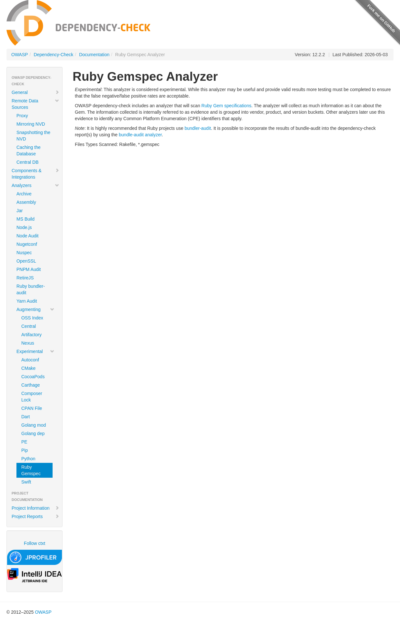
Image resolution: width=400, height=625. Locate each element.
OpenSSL (26, 261)
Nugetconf (26, 244)
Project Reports (35, 516)
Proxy (22, 115)
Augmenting (35, 309)
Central (28, 326)
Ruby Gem (212, 105)
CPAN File (31, 408)
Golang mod (33, 425)
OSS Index (32, 317)
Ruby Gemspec (31, 470)
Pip (24, 450)
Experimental (35, 351)
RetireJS (25, 277)
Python (28, 458)
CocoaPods (33, 376)
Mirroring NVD (30, 124)
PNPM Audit (28, 269)
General (35, 92)
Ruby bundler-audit (30, 289)
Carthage (30, 385)
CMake (28, 368)
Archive (24, 193)
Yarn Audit (26, 301)
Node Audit (27, 235)
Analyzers (35, 185)
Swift (26, 481)
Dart (25, 416)
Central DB (27, 162)
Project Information (35, 508)
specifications (237, 105)
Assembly (26, 202)
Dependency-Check (53, 54)
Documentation (94, 54)
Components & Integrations (35, 174)
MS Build (25, 219)
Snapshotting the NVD (33, 135)
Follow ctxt (34, 543)
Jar (19, 210)
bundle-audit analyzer (140, 134)
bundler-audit (198, 128)
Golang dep (33, 433)
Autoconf (30, 359)
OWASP (19, 54)
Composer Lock (31, 396)
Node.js (24, 227)
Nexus (27, 343)
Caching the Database (28, 150)
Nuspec (24, 252)
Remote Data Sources (35, 104)
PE (24, 441)
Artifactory (31, 334)
